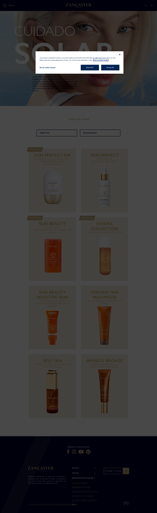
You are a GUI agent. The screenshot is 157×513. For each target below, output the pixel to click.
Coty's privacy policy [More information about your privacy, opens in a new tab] (100, 60)
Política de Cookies (83, 496)
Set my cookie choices (84, 500)
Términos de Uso (81, 487)
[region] (79, 62)
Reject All (89, 67)
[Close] (120, 55)
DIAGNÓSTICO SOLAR (83, 478)
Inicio (72, 15)
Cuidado (78, 15)
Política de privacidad (85, 492)
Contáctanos (79, 483)
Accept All (110, 67)
